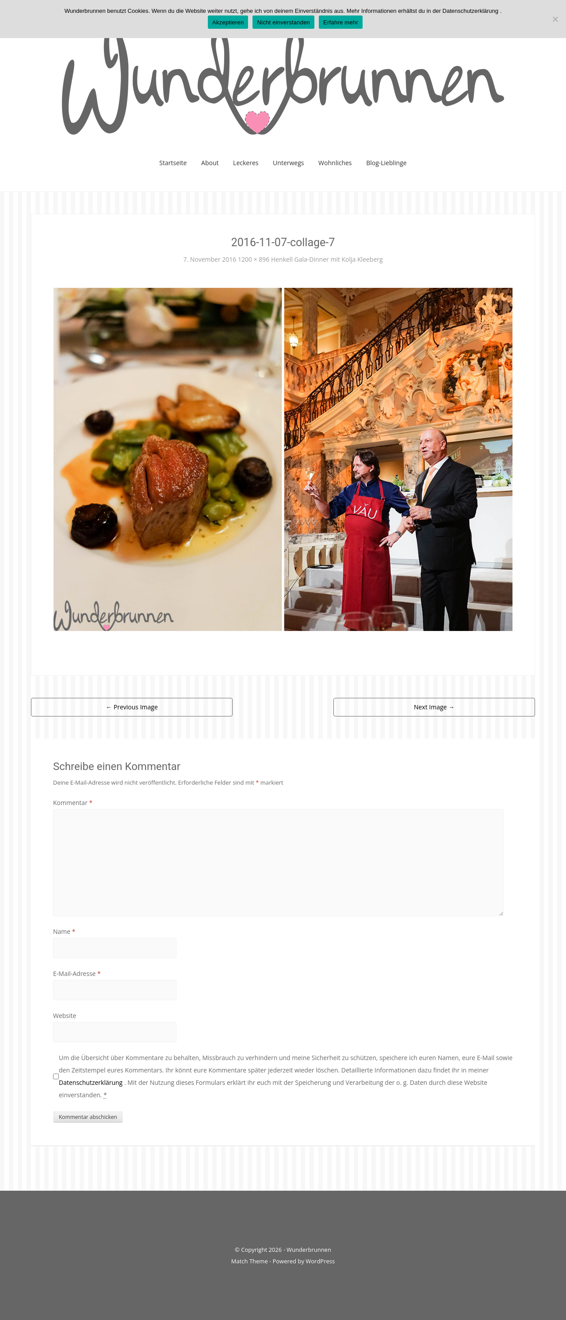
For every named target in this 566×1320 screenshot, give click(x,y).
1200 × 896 (253, 259)
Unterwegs (288, 163)
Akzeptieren (228, 22)
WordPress (320, 1261)
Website (64, 1015)
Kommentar (72, 802)
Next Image (434, 707)
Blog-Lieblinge (386, 163)
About (209, 163)
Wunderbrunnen (309, 1250)
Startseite (173, 163)
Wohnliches (335, 163)
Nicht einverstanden (283, 22)
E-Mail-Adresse (77, 973)
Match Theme (249, 1261)
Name (64, 931)
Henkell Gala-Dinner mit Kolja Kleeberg (327, 259)
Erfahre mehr (340, 22)
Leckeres (245, 163)
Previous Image (132, 707)
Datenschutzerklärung (91, 1082)
